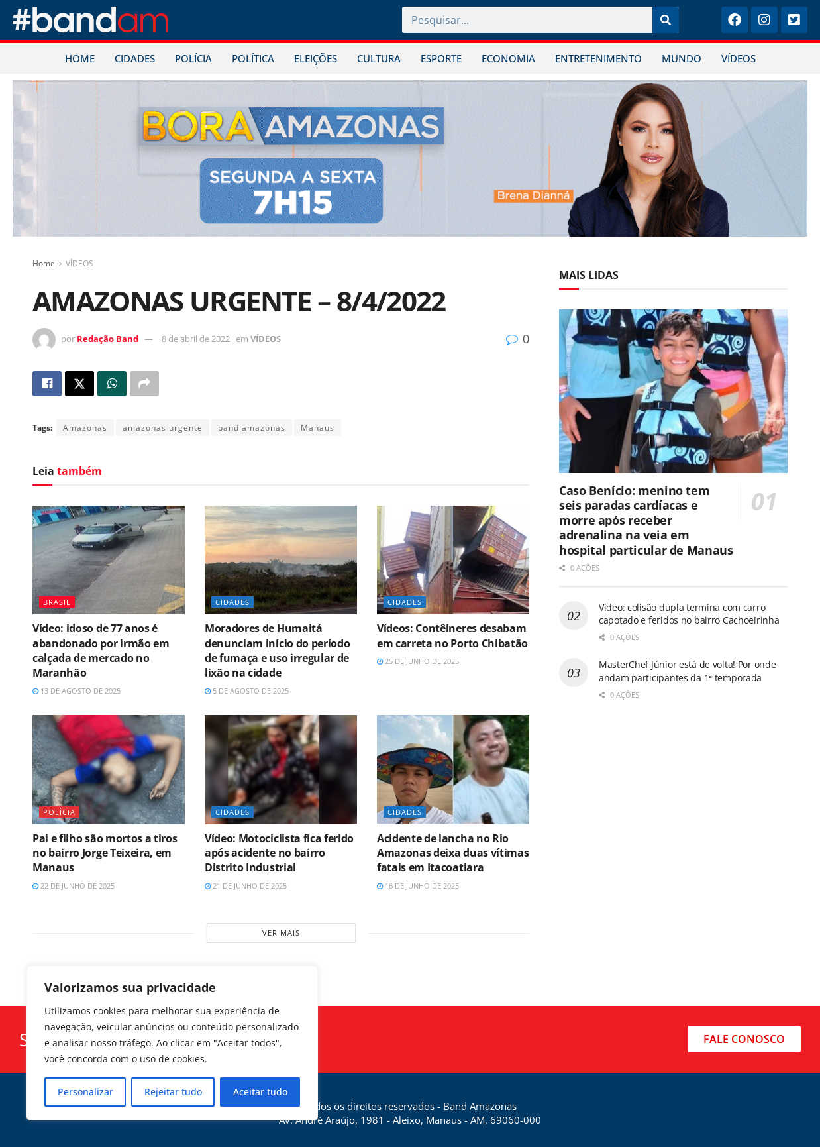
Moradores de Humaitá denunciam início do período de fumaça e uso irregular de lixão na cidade (277, 650)
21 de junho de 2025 (246, 886)
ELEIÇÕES (315, 58)
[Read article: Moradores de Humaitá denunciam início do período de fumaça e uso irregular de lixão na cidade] (281, 560)
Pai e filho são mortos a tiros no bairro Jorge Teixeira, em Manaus (104, 853)
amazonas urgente (163, 427)
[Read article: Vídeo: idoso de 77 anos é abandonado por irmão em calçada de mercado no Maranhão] (108, 560)
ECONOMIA (508, 58)
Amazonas (85, 427)
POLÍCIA (193, 58)
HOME (80, 58)
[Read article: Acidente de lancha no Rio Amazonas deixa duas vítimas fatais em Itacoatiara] (453, 769)
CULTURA (379, 58)
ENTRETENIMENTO (598, 58)
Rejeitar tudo (173, 1091)
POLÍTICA (253, 58)
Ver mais (281, 933)
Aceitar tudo (260, 1091)
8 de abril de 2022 (196, 339)
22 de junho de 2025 (73, 886)
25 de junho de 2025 (418, 661)
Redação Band (107, 339)
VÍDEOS (738, 58)
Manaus (317, 427)
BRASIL (57, 602)
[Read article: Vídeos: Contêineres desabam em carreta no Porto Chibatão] (453, 560)
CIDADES (135, 58)
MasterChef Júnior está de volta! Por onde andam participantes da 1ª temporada (687, 671)
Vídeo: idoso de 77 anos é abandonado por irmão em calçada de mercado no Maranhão (101, 650)
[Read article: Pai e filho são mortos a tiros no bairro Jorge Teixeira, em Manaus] (108, 769)
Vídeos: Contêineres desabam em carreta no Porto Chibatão (452, 635)
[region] (172, 1042)
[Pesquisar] (665, 20)
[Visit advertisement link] (410, 158)
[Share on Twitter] (79, 383)
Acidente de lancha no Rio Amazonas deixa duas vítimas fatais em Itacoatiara (453, 853)
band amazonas (251, 427)
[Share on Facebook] (47, 383)
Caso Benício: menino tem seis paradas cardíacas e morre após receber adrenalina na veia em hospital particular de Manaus (646, 520)
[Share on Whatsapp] (112, 383)
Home (43, 263)
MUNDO (681, 58)
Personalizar (85, 1091)
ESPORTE (441, 58)
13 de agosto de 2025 (76, 691)
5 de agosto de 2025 (247, 691)
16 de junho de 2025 (418, 886)
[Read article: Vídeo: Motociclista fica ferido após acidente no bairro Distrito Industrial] (281, 769)
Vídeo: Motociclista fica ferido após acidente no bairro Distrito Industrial (279, 853)
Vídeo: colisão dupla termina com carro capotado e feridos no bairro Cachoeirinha (689, 614)
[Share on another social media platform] (144, 383)
